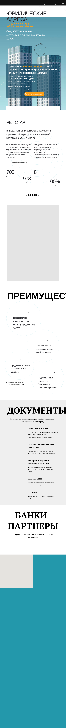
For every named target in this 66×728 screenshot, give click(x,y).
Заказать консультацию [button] (34, 94)
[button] (19, 162)
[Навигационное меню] (63, 3)
